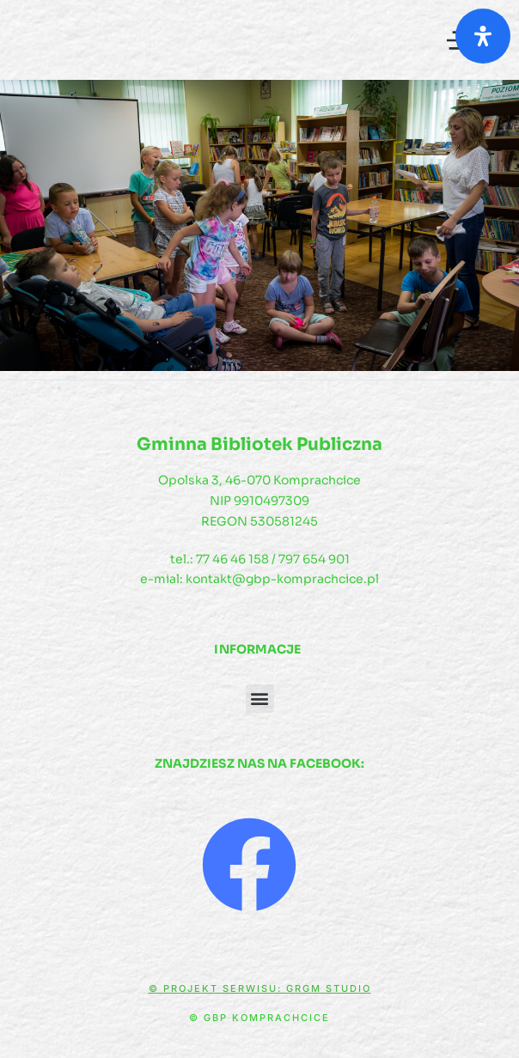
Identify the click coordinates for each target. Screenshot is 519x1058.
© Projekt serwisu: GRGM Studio (260, 988)
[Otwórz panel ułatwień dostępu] (482, 36)
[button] (260, 698)
